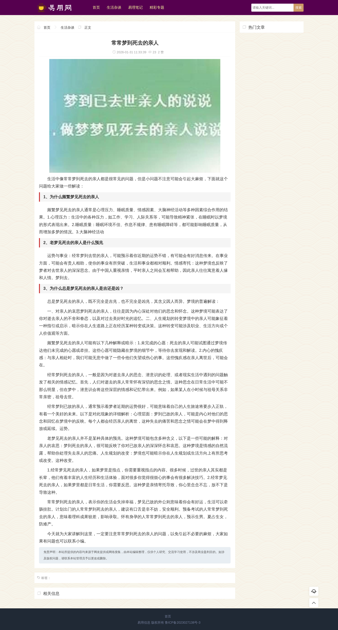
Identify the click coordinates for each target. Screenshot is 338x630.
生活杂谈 (114, 7)
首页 (96, 7)
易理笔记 (135, 7)
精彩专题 (157, 7)
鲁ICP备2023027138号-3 (182, 622)
